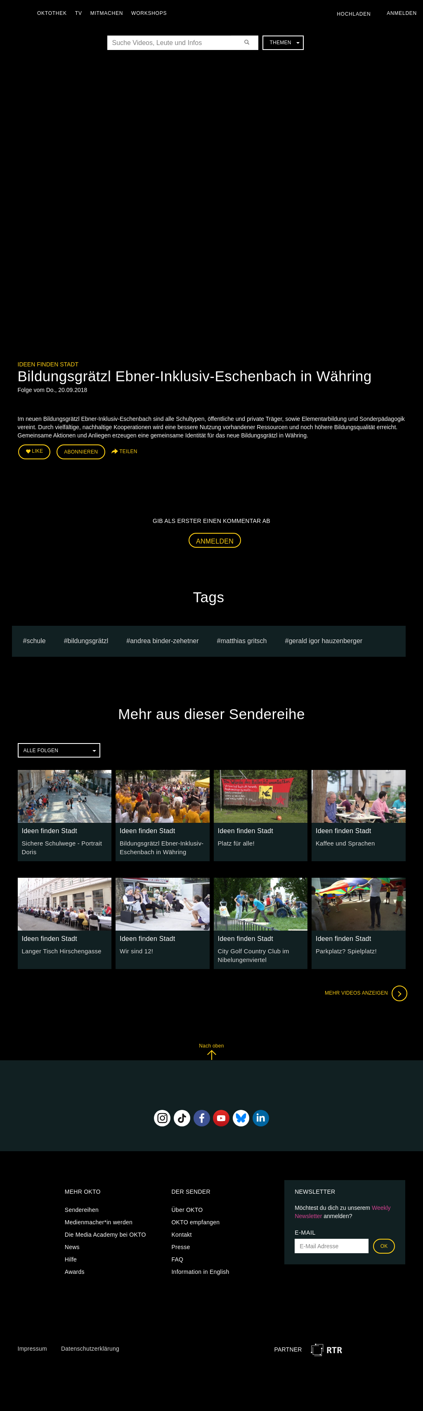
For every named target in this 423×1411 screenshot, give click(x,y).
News (72, 1243)
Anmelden (215, 539)
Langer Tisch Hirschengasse (59, 949)
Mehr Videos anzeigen (364, 990)
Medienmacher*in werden (98, 1219)
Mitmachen (108, 13)
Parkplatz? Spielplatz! (344, 949)
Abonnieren (81, 451)
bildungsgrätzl (88, 639)
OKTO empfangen (195, 1219)
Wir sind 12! (135, 949)
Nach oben (211, 1048)
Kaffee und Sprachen (344, 842)
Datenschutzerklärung (90, 1345)
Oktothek (54, 13)
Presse (180, 1243)
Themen (284, 42)
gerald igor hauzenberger (325, 639)
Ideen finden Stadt (48, 364)
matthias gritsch (243, 639)
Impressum (32, 1345)
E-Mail (305, 1229)
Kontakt (181, 1231)
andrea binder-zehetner (164, 639)
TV (80, 13)
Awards (75, 1268)
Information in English (200, 1268)
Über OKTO (187, 1206)
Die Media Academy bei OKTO (105, 1231)
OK (384, 1243)
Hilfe (71, 1256)
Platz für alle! (235, 842)
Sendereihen (82, 1206)
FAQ (177, 1256)
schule (35, 639)
